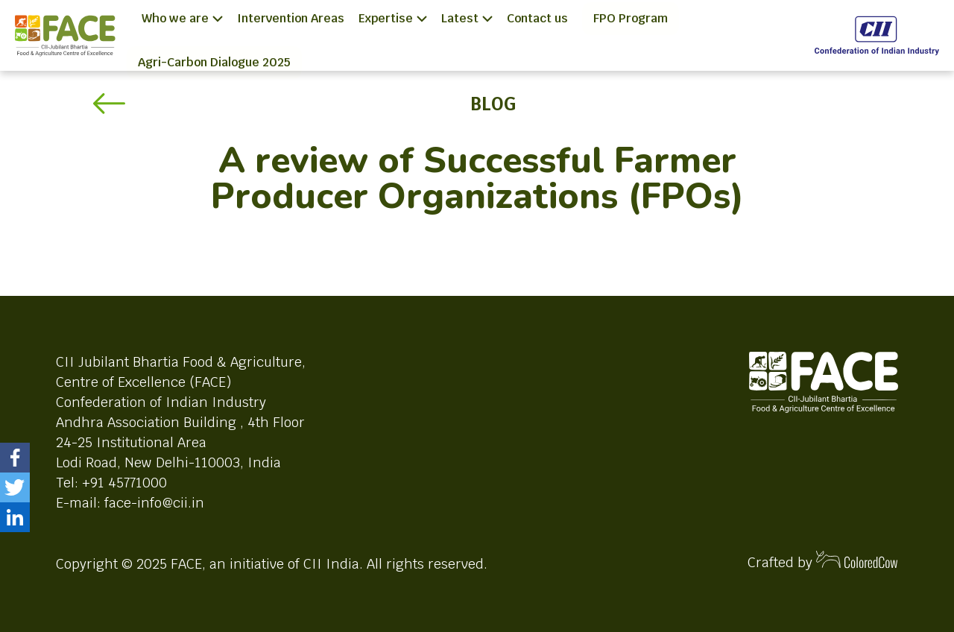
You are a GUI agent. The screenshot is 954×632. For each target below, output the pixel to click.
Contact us (537, 18)
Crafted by (823, 561)
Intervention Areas (290, 18)
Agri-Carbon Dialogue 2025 (214, 62)
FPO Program (630, 18)
